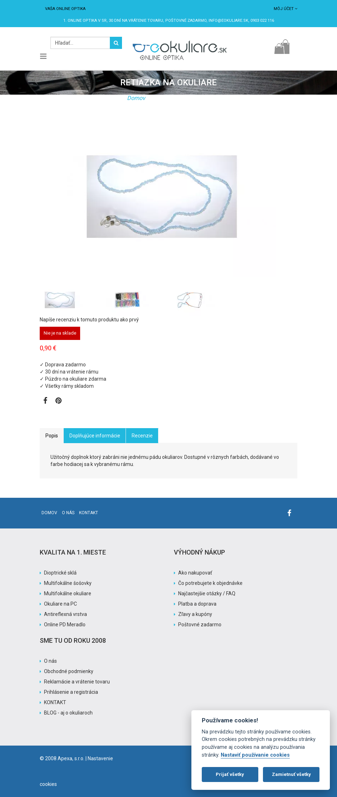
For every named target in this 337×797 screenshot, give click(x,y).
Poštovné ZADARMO (185, 20)
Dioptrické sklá (60, 573)
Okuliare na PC (60, 604)
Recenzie (142, 435)
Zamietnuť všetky (291, 774)
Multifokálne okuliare (67, 593)
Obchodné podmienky (68, 671)
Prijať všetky (230, 774)
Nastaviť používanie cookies (255, 755)
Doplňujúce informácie (94, 435)
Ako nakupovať (195, 573)
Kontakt (88, 512)
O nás (68, 512)
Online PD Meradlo (65, 624)
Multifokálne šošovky (68, 583)
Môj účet (285, 8)
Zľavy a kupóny (195, 614)
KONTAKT (55, 702)
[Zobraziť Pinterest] (58, 401)
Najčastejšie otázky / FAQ (206, 593)
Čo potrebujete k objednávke (210, 583)
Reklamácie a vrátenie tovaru (77, 682)
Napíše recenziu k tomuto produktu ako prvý (89, 319)
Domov (136, 98)
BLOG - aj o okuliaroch (68, 713)
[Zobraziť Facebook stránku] (45, 401)
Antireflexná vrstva (65, 614)
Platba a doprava (197, 604)
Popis (51, 435)
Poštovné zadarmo (199, 624)
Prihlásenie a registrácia (71, 692)
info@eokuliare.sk (228, 20)
